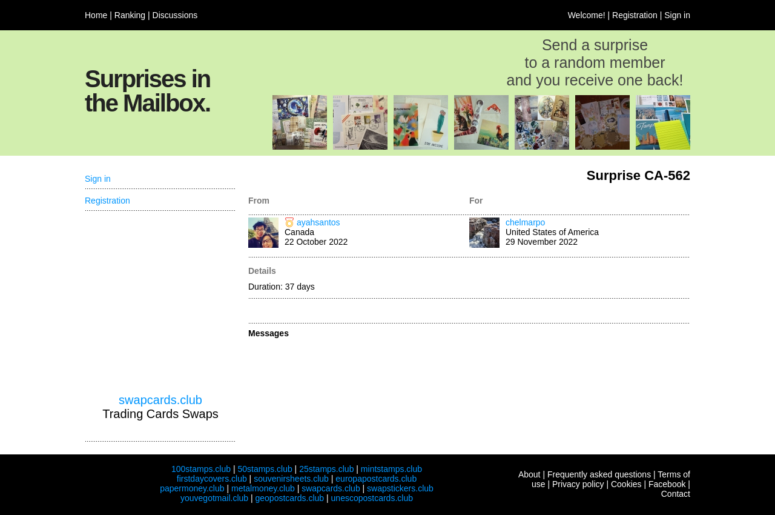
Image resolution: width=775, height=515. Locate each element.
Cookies (626, 484)
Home (96, 15)
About (529, 474)
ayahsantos (318, 222)
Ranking (129, 15)
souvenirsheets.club (291, 478)
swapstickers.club (400, 488)
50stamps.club (264, 469)
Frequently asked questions (599, 474)
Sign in (677, 15)
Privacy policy (578, 484)
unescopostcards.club (372, 498)
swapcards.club (160, 400)
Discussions (175, 15)
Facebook (666, 484)
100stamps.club (201, 469)
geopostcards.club (290, 498)
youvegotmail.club (214, 498)
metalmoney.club (263, 488)
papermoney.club (192, 488)
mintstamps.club (391, 469)
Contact (675, 494)
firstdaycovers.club (212, 478)
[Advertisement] (160, 302)
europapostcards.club (376, 478)
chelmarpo (525, 222)
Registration (635, 15)
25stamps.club (326, 469)
